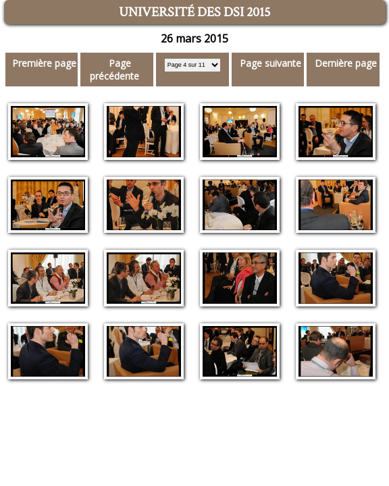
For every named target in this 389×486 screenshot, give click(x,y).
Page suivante (270, 63)
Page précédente (114, 69)
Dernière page (346, 63)
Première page (44, 63)
